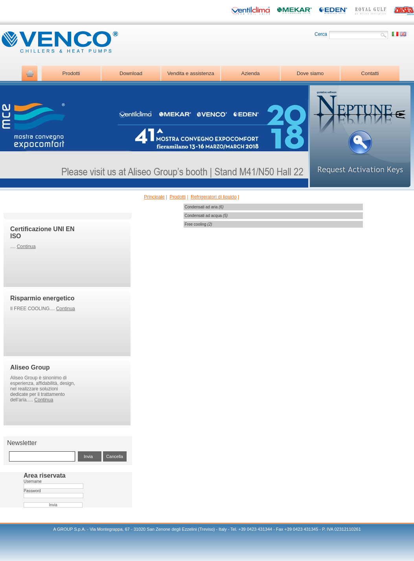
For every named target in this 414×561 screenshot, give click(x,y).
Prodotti (177, 197)
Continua (26, 246)
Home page (29, 73)
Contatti (370, 73)
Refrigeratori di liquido (214, 197)
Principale (154, 197)
